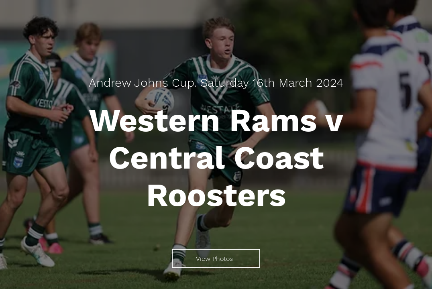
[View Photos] (216, 258)
